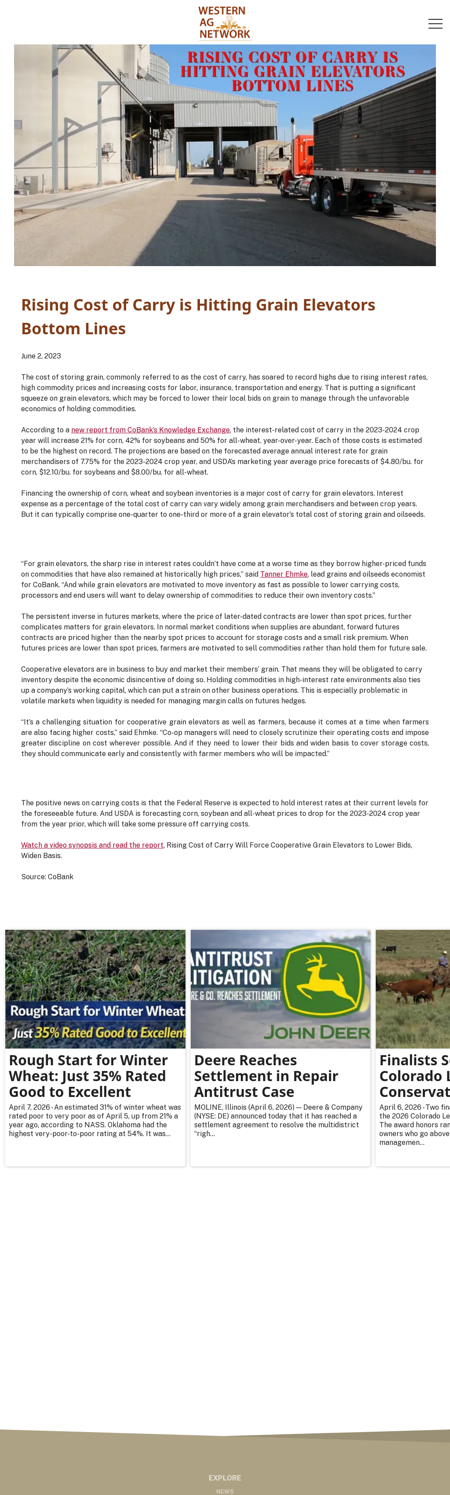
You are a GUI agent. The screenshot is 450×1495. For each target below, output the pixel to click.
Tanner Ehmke (284, 574)
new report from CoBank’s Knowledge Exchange (150, 430)
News (225, 1491)
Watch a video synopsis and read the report (92, 845)
